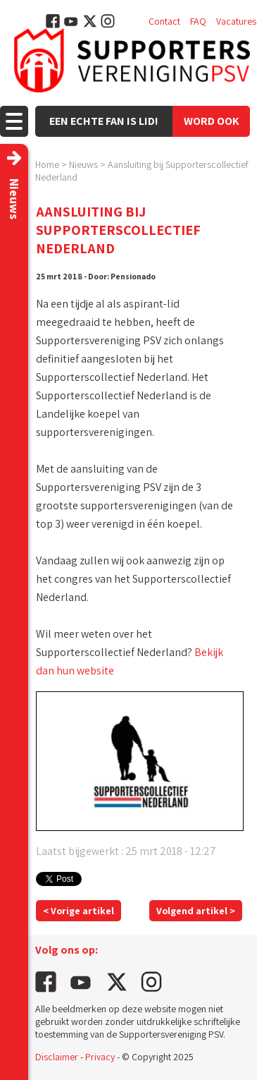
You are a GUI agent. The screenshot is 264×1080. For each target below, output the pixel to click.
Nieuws (83, 164)
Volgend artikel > (195, 910)
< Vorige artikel (78, 910)
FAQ (198, 21)
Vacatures (236, 21)
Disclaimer (56, 1056)
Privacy (100, 1056)
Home (47, 164)
